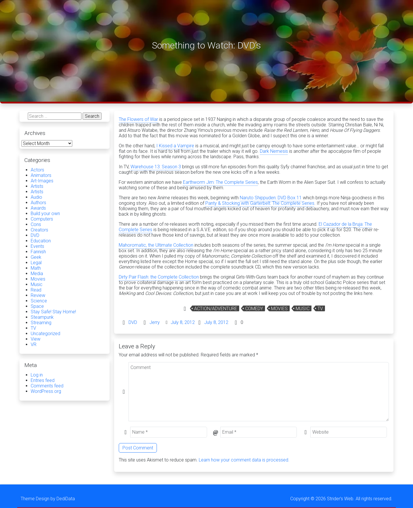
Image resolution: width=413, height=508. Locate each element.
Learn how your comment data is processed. (244, 460)
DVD (132, 322)
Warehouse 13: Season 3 (155, 166)
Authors (38, 202)
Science (39, 301)
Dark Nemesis (274, 151)
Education (41, 241)
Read (36, 290)
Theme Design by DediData (48, 498)
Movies (279, 308)
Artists (37, 186)
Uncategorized (45, 333)
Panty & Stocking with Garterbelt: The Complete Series (259, 203)
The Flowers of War (138, 119)
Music (302, 308)
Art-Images (42, 181)
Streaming (41, 322)
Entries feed (42, 380)
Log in (37, 375)
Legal (36, 262)
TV (320, 308)
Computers (42, 219)
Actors (37, 170)
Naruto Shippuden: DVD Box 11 (271, 197)
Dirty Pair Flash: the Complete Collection (159, 277)
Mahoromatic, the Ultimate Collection (156, 245)
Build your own (45, 213)
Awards (38, 208)
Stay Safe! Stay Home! (53, 311)
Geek (36, 257)
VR (33, 344)
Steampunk (42, 317)
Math (36, 268)
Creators (39, 230)
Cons (36, 224)
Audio (36, 197)
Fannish (38, 251)
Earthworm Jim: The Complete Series (220, 182)
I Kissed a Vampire (175, 145)
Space (37, 306)
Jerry (154, 322)
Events (37, 246)
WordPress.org (46, 391)
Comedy (254, 308)
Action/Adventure (215, 308)
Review (38, 295)
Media (37, 273)
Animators (41, 175)
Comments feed (47, 386)
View (35, 339)
